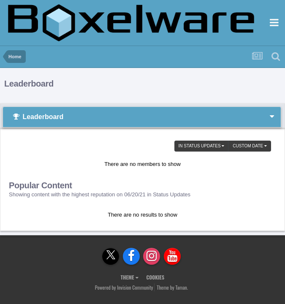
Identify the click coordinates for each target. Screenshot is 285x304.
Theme (129, 277)
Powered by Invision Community (124, 287)
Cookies (155, 277)
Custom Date (250, 146)
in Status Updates (202, 146)
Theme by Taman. (172, 287)
